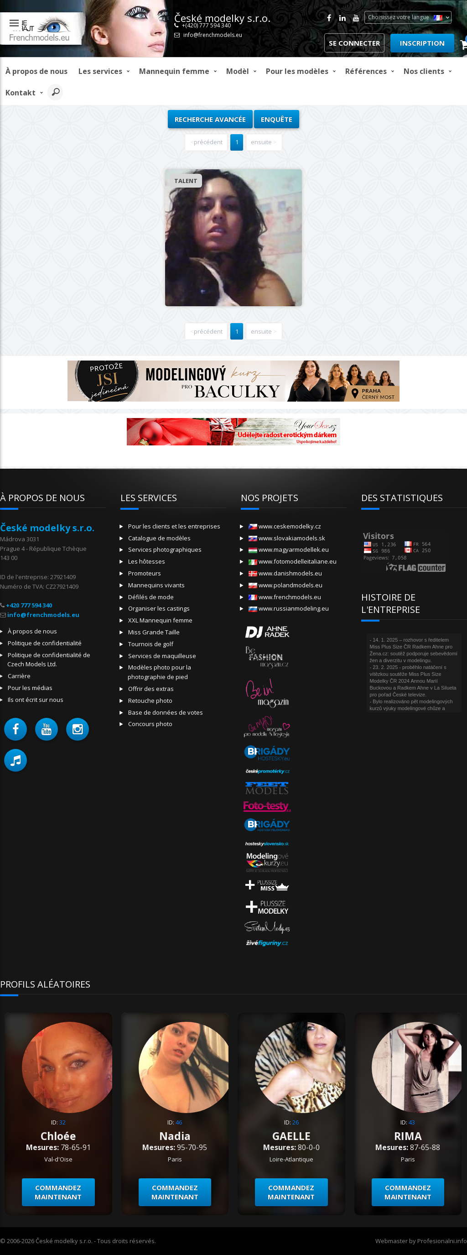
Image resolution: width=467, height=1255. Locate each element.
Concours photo (150, 724)
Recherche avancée (210, 119)
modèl (237, 71)
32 (62, 1122)
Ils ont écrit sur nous (35, 699)
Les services (100, 71)
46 (179, 1122)
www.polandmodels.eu (285, 585)
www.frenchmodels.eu (285, 597)
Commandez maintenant (58, 1192)
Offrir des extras (151, 689)
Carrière (19, 676)
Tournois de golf (150, 644)
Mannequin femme (174, 71)
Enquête (276, 119)
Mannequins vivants (156, 585)
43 (412, 1122)
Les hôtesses (146, 561)
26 (295, 1122)
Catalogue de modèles (159, 538)
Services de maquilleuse (162, 656)
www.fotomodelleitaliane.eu (293, 561)
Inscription (422, 42)
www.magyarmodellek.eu (289, 549)
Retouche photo (150, 700)
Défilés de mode (151, 597)
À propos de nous (36, 71)
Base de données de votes (165, 712)
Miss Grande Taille (154, 632)
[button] (15, 729)
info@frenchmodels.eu (212, 35)
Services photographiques (165, 549)
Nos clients (424, 71)
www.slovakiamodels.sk (287, 538)
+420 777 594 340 (29, 605)
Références (366, 71)
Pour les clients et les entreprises (174, 526)
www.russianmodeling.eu (289, 608)
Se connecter (354, 42)
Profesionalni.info (442, 1241)
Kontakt (20, 93)
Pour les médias (30, 688)
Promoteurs (144, 573)
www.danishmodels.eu (285, 573)
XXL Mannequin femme (160, 620)
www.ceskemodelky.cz (285, 526)
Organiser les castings (159, 608)
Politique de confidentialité (45, 643)
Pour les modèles (297, 71)
